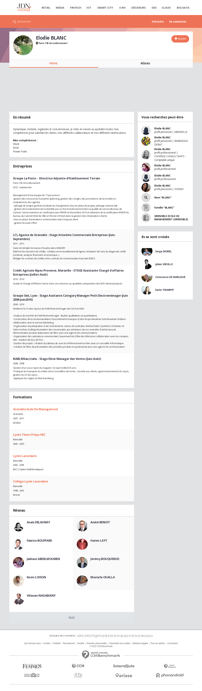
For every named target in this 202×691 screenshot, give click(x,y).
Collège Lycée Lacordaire (30, 481)
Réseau (145, 63)
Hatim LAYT (98, 541)
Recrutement (69, 643)
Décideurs (138, 7)
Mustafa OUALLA (102, 577)
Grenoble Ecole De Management (35, 409)
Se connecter (177, 21)
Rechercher (24, 21)
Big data (183, 7)
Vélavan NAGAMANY (41, 596)
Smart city (105, 7)
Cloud (166, 7)
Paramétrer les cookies (119, 643)
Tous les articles (157, 643)
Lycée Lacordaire (25, 456)
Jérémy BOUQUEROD (104, 559)
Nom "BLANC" (163, 197)
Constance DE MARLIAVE (170, 277)
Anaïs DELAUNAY (38, 522)
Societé (80, 643)
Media (60, 7)
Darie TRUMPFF (164, 290)
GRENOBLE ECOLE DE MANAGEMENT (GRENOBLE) (171, 217)
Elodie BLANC (162, 128)
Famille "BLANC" (164, 207)
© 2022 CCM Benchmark (101, 646)
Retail (46, 7)
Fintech (75, 7)
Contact (46, 643)
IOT (88, 7)
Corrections (172, 643)
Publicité (57, 643)
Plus (71, 617)
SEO (154, 7)
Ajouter (182, 38)
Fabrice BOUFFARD (39, 541)
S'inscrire (158, 21)
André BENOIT (100, 522)
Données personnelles (97, 643)
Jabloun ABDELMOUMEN (43, 559)
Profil (53, 63)
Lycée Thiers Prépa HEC (29, 435)
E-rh (122, 7)
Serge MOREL (163, 251)
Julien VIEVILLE (164, 264)
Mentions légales (140, 643)
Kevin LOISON (36, 577)
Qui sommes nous (32, 643)
